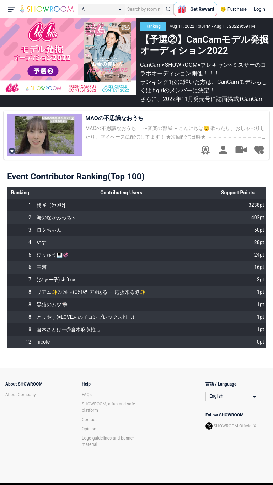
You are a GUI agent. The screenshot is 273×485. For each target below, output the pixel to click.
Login (259, 9)
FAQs (87, 394)
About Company (20, 394)
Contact (89, 419)
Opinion (89, 428)
